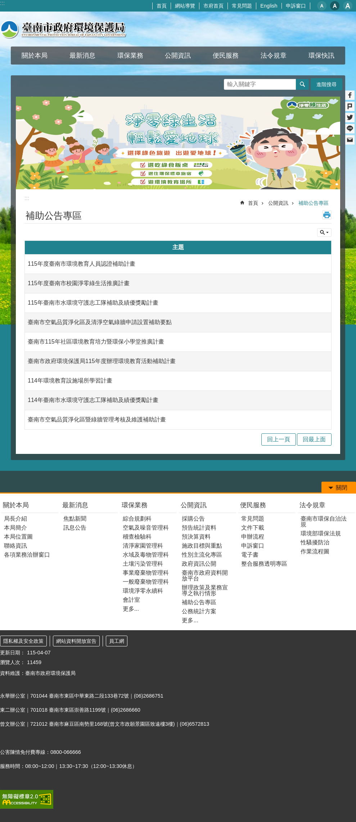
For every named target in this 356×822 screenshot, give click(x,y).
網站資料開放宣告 (76, 641)
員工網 (116, 641)
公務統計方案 (199, 611)
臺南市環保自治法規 (324, 521)
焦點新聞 (74, 519)
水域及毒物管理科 (146, 555)
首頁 (162, 6)
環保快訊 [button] (321, 55)
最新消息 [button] (82, 55)
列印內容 (327, 215)
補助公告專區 (313, 203)
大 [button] (347, 5)
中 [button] (334, 5)
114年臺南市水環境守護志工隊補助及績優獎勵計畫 (93, 400)
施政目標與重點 (202, 546)
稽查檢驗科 (137, 537)
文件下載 (252, 528)
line (350, 128)
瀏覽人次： (12, 662)
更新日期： (12, 652)
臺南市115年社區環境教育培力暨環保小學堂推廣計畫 (96, 342)
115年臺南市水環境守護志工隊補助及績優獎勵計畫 (93, 303)
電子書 (249, 555)
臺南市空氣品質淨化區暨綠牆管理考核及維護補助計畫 (97, 419)
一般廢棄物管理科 (146, 582)
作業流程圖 (315, 551)
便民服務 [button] (226, 55)
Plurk (350, 106)
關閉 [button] (341, 488)
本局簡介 (15, 528)
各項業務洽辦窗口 (27, 555)
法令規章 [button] (274, 55)
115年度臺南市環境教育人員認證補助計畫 (81, 264)
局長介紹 (15, 519)
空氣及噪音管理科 (146, 528)
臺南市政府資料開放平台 (205, 576)
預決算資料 (196, 537)
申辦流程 (252, 537)
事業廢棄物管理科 (146, 573)
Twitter (350, 117)
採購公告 (193, 519)
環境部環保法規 (321, 533)
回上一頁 (278, 439)
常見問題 (242, 6)
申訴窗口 (296, 6)
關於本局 (16, 505)
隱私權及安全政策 (23, 641)
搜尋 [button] (302, 84)
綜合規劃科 (137, 519)
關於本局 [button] (35, 55)
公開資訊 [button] (178, 55)
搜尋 (229, 82)
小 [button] (321, 5)
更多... (131, 609)
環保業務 (135, 505)
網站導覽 (185, 6)
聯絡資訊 (15, 546)
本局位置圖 (18, 537)
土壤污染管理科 (143, 564)
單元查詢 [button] (324, 232)
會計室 (131, 600)
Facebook (350, 95)
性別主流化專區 (202, 555)
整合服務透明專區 (264, 564)
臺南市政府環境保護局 (63, 29)
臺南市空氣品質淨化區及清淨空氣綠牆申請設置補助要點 (100, 322)
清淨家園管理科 (143, 546)
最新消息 (75, 505)
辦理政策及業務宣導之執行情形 (205, 590)
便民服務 (253, 505)
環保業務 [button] (130, 55)
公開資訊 (278, 203)
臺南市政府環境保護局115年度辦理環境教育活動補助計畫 (102, 361)
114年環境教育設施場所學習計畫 (70, 380)
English (268, 6)
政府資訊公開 (199, 564)
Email (350, 140)
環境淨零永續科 (143, 591)
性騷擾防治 (315, 542)
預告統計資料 (199, 528)
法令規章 (312, 505)
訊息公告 (74, 528)
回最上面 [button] (314, 439)
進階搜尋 (326, 84)
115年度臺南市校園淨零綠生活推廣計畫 (79, 283)
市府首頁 (213, 6)
